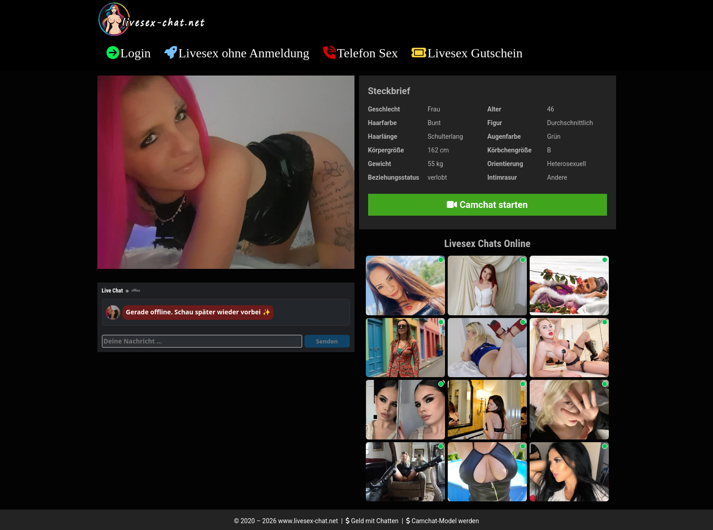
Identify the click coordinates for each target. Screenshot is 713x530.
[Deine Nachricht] (202, 341)
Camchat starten (487, 204)
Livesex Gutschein (474, 53)
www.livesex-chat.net (308, 521)
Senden (327, 341)
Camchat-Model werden (442, 521)
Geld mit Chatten (373, 521)
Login (135, 53)
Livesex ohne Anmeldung (243, 53)
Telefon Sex (367, 53)
